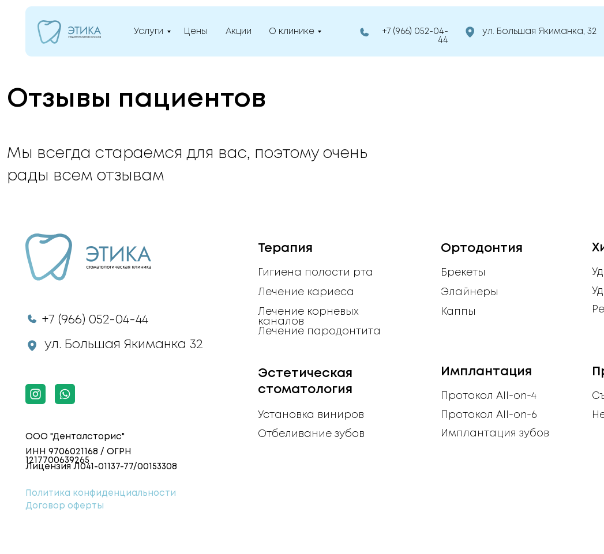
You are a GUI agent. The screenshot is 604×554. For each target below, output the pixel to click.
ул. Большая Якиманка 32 (123, 345)
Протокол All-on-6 (489, 415)
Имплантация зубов (495, 433)
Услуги (148, 32)
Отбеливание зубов (311, 434)
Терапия (285, 248)
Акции (239, 32)
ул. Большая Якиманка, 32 (539, 32)
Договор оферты (64, 506)
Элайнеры (469, 292)
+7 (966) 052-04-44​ (95, 320)
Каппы (458, 311)
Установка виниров (311, 415)
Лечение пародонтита (319, 331)
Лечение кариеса (306, 292)
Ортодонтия (482, 248)
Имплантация (486, 372)
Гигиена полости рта (315, 272)
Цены (196, 32)
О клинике (291, 32)
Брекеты (463, 272)
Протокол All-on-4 (489, 396)
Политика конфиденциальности (100, 493)
